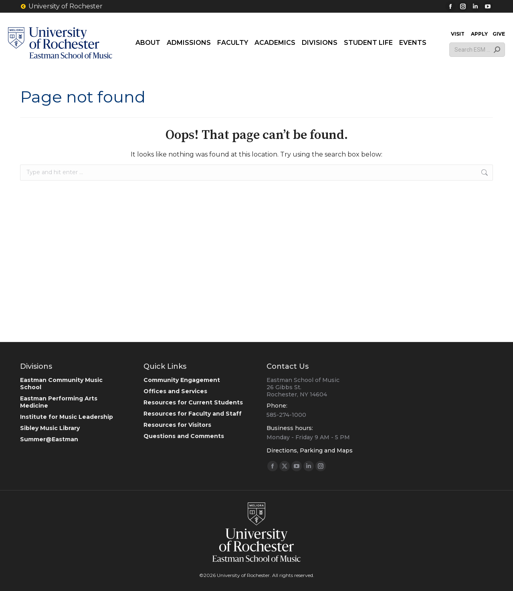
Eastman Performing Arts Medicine (58, 402)
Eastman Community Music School (61, 383)
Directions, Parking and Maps (310, 450)
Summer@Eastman (49, 439)
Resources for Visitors (177, 424)
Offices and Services (175, 391)
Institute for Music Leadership (66, 416)
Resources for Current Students (193, 402)
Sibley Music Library (50, 428)
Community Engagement (181, 380)
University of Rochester (61, 6)
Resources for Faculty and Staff (192, 413)
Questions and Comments (183, 436)
